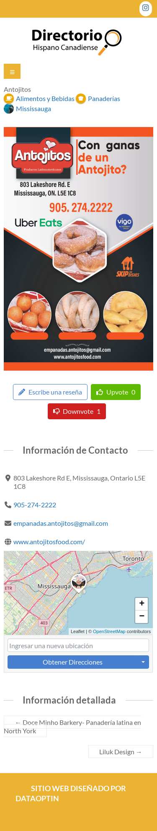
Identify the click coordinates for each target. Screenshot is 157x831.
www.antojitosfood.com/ (49, 541)
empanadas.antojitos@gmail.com (61, 523)
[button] (78, 593)
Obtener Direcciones (73, 662)
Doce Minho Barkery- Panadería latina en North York (72, 726)
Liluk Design (120, 752)
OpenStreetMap (109, 631)
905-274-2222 (35, 505)
